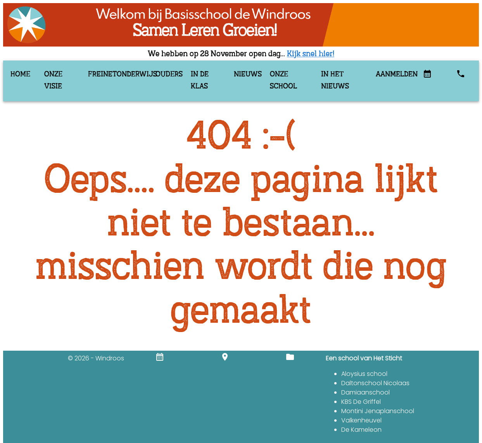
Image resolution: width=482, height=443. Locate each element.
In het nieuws (335, 80)
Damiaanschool (365, 392)
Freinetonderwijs (116, 74)
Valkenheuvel (361, 420)
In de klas (200, 80)
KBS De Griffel (361, 401)
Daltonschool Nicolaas (375, 383)
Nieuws (246, 74)
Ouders (167, 74)
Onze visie (53, 80)
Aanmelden (393, 74)
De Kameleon (361, 429)
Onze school (283, 80)
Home (20, 74)
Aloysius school (364, 373)
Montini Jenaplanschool (377, 411)
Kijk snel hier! (310, 54)
